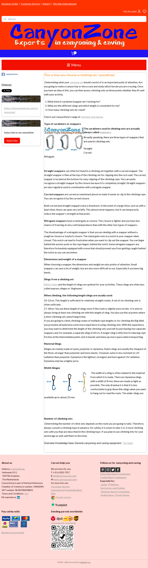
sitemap (83, 562)
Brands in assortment (13, 532)
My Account (132, 11)
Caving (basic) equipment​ (113, 477)
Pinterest (7, 84)
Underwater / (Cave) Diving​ (115, 495)
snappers (105, 131)
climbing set (76, 82)
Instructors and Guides (113, 488)
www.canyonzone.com (65, 479)
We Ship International (64, 3)
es (106, 484)
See (26, 493)
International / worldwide (63, 523)
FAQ (53, 493)
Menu (74, 65)
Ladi (103, 484)
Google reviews (63, 497)
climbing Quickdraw (92, 116)
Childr (113, 484)
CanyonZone (17, 469)
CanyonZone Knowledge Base (66, 490)
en (117, 484)
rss (89, 562)
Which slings (51, 284)
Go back (128, 443)
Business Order (10, 3)
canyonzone (10, 74)
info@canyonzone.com (64, 475)
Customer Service (30, 3)
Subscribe (12, 140)
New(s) (46, 3)
